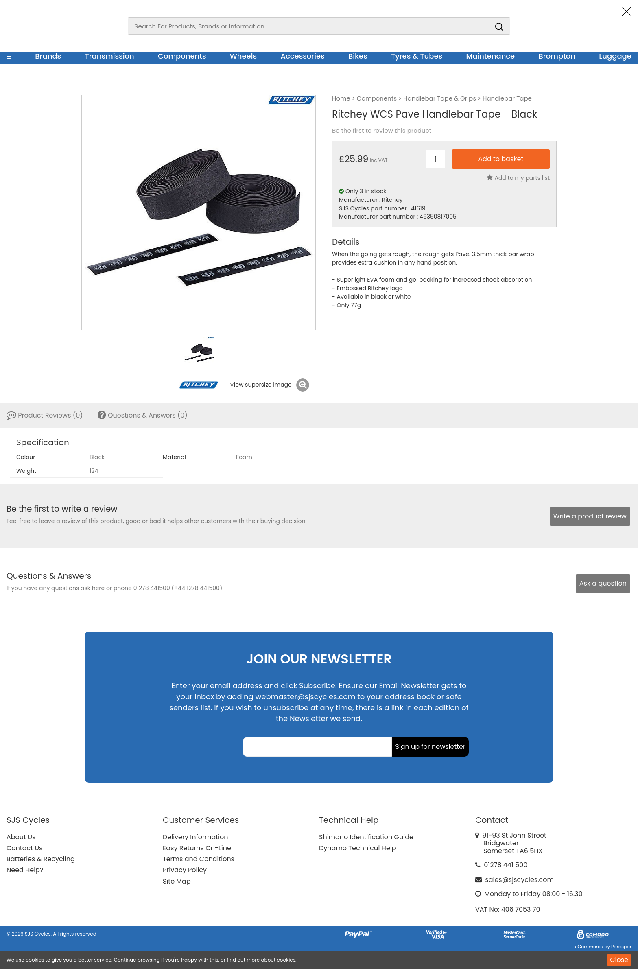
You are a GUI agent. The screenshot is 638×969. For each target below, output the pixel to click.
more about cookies (271, 959)
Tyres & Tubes (416, 56)
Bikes (357, 56)
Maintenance (490, 56)
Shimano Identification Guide (366, 837)
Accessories (302, 56)
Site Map (177, 881)
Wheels (243, 56)
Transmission (109, 56)
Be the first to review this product (381, 130)
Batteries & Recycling (41, 859)
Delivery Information (195, 837)
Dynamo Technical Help (357, 848)
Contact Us (24, 848)
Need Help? (25, 870)
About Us (21, 837)
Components (182, 56)
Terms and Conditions (198, 859)
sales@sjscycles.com (519, 879)
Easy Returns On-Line (197, 848)
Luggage (615, 56)
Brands (48, 56)
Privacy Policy (185, 870)
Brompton (557, 56)
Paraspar (621, 946)
